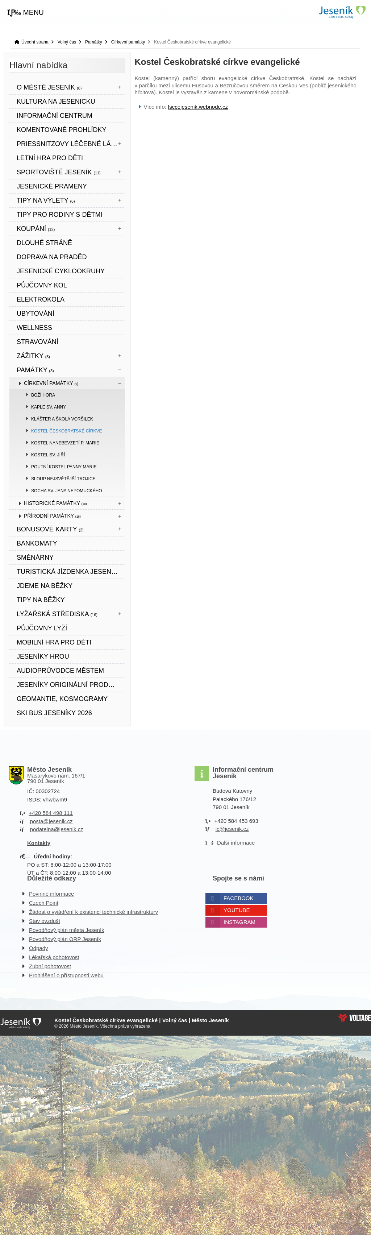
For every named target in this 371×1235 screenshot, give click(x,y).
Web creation (354, 1018)
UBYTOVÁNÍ (35, 313)
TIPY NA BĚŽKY (41, 600)
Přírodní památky (52, 516)
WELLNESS (34, 327)
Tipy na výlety (46, 200)
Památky (93, 42)
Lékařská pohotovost (54, 957)
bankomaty (37, 543)
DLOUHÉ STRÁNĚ (44, 242)
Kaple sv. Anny (48, 407)
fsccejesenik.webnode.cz (198, 107)
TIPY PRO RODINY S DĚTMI (59, 214)
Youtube (237, 910)
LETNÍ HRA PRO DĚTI (50, 158)
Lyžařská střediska (57, 614)
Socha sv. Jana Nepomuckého (66, 490)
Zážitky (33, 356)
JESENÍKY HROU (43, 656)
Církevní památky (128, 42)
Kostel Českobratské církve (66, 431)
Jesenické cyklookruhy (61, 271)
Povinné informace (51, 894)
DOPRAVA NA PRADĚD (52, 257)
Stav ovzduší (44, 921)
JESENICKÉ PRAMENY (52, 186)
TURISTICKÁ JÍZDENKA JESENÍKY (69, 571)
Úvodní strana (342, 12)
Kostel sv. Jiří (48, 454)
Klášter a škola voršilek (62, 419)
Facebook (239, 898)
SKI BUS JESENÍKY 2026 (54, 713)
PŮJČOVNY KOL (42, 285)
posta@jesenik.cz (51, 821)
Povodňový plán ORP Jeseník (65, 939)
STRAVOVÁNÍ (37, 341)
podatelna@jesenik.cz (56, 829)
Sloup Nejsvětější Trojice (63, 478)
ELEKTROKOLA (40, 299)
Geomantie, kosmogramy (62, 699)
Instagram (239, 922)
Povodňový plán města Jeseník (66, 930)
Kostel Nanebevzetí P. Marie (65, 442)
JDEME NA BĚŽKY (44, 585)
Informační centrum (54, 115)
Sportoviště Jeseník (59, 172)
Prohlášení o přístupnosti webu (66, 975)
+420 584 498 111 (50, 813)
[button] (25, 12)
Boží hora (43, 395)
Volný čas (67, 42)
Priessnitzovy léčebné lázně (71, 144)
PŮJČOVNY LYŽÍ (42, 628)
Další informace (236, 843)
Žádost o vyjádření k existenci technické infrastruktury (93, 912)
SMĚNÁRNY (35, 557)
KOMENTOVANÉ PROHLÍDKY (61, 129)
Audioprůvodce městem (60, 670)
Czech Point (43, 903)
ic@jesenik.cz (232, 829)
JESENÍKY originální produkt (69, 684)
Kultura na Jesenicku (56, 101)
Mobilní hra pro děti (54, 642)
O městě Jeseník (49, 87)
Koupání (36, 228)
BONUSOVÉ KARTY (50, 529)
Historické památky (55, 503)
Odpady (38, 948)
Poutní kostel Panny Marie (63, 466)
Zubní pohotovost (50, 966)
